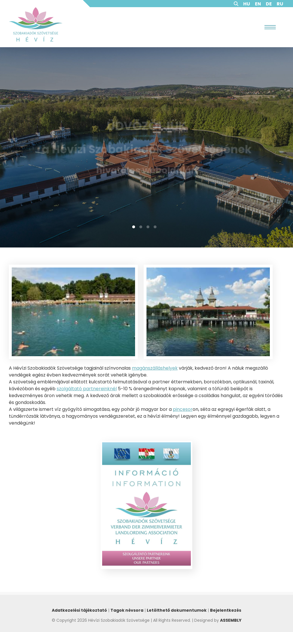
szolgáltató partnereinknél (87, 388)
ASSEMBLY (230, 620)
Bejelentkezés (225, 610)
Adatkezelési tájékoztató (79, 610)
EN (258, 4)
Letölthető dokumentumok (177, 610)
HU (246, 4)
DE (269, 4)
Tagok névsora (126, 610)
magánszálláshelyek (155, 368)
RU (280, 4)
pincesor (183, 409)
